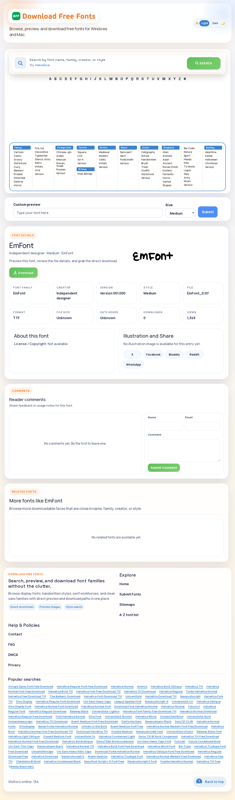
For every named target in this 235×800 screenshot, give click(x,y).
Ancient (167, 163)
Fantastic (168, 174)
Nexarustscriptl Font (149, 731)
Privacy (14, 665)
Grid (37, 170)
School (145, 156)
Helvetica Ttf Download (140, 691)
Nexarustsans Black (50, 746)
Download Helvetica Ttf (92, 731)
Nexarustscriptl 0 (72, 756)
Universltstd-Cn (182, 701)
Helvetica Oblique (209, 701)
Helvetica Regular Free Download (30, 716)
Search (203, 63)
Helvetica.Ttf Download (52, 721)
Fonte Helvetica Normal (201, 691)
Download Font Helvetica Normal (136, 706)
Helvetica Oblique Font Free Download (168, 751)
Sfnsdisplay (27, 726)
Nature (188, 152)
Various (39, 174)
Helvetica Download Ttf (161, 696)
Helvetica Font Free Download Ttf (98, 691)
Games (167, 181)
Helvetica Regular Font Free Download (82, 686)
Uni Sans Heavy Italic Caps (74, 751)
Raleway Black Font (209, 731)
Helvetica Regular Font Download (58, 701)
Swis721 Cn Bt (184, 721)
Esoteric (167, 170)
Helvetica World (145, 716)
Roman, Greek (60, 165)
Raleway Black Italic (21, 766)
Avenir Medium (98, 756)
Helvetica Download (44, 756)
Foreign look (64, 148)
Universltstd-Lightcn (105, 711)
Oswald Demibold (171, 716)
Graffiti (145, 170)
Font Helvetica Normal (70, 716)
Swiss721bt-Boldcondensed (115, 741)
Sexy (186, 174)
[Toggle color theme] (210, 23)
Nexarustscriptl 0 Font (142, 761)
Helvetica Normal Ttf (80, 746)
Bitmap (82, 169)
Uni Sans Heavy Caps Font (154, 741)
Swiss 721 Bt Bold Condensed (158, 736)
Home (124, 584)
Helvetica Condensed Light (117, 736)
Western (19, 170)
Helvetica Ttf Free (208, 761)
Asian (166, 159)
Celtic (102, 159)
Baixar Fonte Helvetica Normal (58, 726)
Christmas (211, 163)
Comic (17, 156)
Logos (187, 170)
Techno (82, 148)
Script (145, 148)
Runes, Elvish (170, 167)
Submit (208, 212)
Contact (15, 634)
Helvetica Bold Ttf (60, 691)
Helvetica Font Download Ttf (103, 696)
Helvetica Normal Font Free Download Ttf (45, 731)
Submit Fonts (130, 594)
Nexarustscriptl (190, 696)
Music (187, 181)
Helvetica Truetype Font (127, 756)
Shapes (167, 185)
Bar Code (189, 148)
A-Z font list (129, 615)
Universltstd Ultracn (180, 731)
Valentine (210, 152)
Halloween (211, 159)
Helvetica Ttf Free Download (200, 736)
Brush (144, 163)
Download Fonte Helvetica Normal (117, 751)
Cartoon (19, 152)
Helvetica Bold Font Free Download (121, 746)
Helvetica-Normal (173, 706)
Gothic (104, 148)
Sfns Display (24, 701)
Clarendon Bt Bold (28, 761)
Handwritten (148, 159)
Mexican (61, 159)
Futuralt (180, 741)
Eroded (18, 174)
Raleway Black (79, 711)
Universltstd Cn (85, 736)
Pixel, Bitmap (85, 174)
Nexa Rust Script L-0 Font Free (104, 761)
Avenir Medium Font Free (126, 726)
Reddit (194, 354)
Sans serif (126, 152)
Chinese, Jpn (64, 152)
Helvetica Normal (122, 686)
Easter (209, 156)
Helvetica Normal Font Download (56, 706)
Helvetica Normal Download (198, 711)
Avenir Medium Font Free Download (94, 721)
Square (82, 152)
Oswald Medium (122, 731)
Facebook (153, 354)
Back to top (210, 782)
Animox (142, 686)
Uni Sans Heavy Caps (97, 701)
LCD (80, 156)
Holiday (210, 148)
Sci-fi (80, 159)
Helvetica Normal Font (96, 706)
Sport (187, 155)
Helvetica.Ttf (194, 686)
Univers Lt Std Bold (94, 726)
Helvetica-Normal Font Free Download (33, 741)
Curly (17, 167)
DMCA (13, 654)
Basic (124, 148)
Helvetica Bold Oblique (166, 686)
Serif (123, 156)
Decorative (41, 152)
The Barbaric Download (65, 696)
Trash (144, 167)
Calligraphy (148, 152)
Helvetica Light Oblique (24, 736)
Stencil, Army (42, 159)
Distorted (19, 178)
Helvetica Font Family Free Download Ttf (149, 711)
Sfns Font (95, 716)
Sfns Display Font (19, 706)
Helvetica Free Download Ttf (27, 696)
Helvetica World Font (161, 746)
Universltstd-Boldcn (118, 716)
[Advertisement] (117, 111)
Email (189, 417)
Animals (167, 156)
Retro (38, 163)
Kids (186, 163)
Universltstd (133, 696)
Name (152, 417)
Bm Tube (185, 746)
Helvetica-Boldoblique (77, 741)
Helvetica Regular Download (47, 711)
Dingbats (168, 148)
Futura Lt (194, 706)
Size (169, 205)
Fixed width (126, 159)
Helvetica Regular (171, 691)
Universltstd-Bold (199, 716)
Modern (103, 156)
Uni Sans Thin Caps (21, 746)
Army (187, 177)
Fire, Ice (39, 148)
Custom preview (26, 204)
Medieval (104, 152)
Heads (187, 159)
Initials (39, 166)
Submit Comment (164, 468)
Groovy (18, 159)
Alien (166, 152)
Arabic (60, 156)
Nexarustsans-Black (158, 721)
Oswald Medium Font (57, 736)
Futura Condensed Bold (204, 741)
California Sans (131, 721)
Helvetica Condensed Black (62, 761)
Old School (20, 163)
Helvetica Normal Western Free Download (173, 756)
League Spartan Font (127, 701)
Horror (18, 185)
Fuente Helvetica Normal (176, 761)
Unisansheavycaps (20, 721)
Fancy (18, 148)
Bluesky (174, 354)
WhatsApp (133, 364)
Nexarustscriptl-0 (156, 701)
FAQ (11, 644)
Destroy (18, 181)
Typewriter (41, 155)
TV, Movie (189, 166)
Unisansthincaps (42, 751)
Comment (154, 434)
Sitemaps (127, 604)
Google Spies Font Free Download (30, 686)
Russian (61, 169)
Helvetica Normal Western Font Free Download (177, 726)
